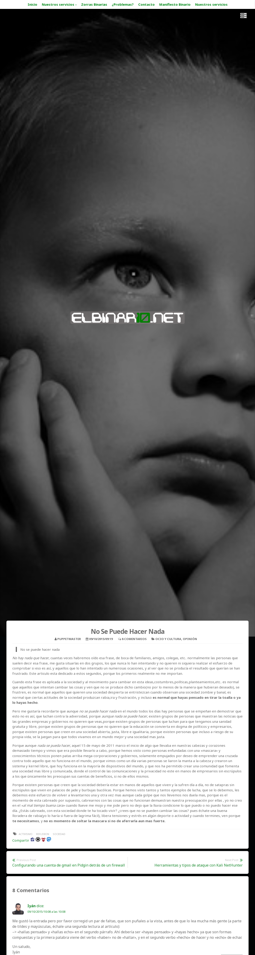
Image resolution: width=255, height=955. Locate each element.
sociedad (59, 834)
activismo (25, 834)
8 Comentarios (134, 639)
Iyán (31, 905)
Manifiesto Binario (175, 4)
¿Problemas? (123, 4)
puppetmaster (69, 639)
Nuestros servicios (58, 4)
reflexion (42, 834)
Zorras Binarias (94, 4)
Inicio (32, 4)
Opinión (190, 639)
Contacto (146, 4)
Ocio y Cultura (168, 639)
